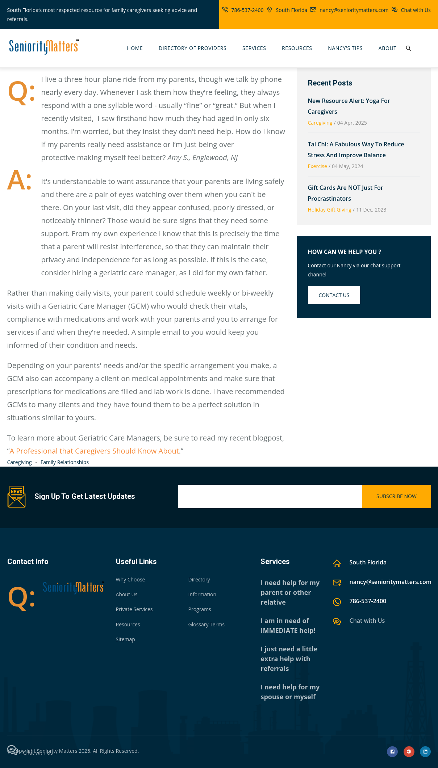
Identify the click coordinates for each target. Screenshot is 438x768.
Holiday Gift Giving (329, 209)
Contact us (334, 295)
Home (135, 48)
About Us (127, 594)
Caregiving (19, 462)
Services (254, 48)
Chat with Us (416, 10)
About (388, 48)
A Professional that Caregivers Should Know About (94, 451)
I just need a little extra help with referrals (288, 658)
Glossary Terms (206, 624)
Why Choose (130, 579)
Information (202, 594)
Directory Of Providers (192, 48)
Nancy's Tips (345, 48)
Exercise (317, 166)
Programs (199, 609)
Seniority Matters (57, 750)
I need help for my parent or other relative (290, 592)
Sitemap (125, 639)
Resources (297, 48)
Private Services (134, 609)
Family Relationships (65, 462)
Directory (199, 579)
